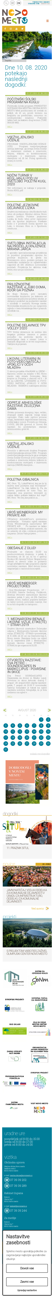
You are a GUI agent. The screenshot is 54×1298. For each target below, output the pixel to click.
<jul (5, 710)
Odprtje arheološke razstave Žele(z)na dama (24, 405)
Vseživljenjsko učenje (20, 138)
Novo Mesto (21, 16)
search (6, 2)
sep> (49, 710)
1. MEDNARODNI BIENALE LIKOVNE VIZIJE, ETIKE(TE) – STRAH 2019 (27, 622)
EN (18, 3)
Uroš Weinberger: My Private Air (25, 513)
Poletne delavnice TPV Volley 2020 (26, 326)
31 (5, 749)
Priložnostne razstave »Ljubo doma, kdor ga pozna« (26, 287)
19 (20, 737)
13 (27, 731)
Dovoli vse (27, 1268)
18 (13, 737)
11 (13, 731)
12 (20, 731)
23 (48, 737)
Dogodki (8, 60)
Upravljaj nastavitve (27, 1290)
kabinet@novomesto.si (18, 1206)
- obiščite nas (39, 3)
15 (41, 731)
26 (20, 743)
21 (34, 737)
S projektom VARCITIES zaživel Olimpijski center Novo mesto (27, 952)
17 (5, 737)
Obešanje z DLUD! (21, 548)
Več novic (37, 908)
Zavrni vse (27, 1281)
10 (5, 731)
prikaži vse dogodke (40, 753)
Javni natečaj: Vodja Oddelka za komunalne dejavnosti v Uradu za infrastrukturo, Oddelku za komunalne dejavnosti (27, 895)
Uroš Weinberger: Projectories (22, 584)
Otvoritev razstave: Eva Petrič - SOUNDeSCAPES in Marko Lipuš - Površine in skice (26, 666)
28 (34, 743)
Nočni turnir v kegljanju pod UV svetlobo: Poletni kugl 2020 (26, 179)
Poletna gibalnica (23, 479)
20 (27, 737)
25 (13, 743)
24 (5, 743)
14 (34, 731)
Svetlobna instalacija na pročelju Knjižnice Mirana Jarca (26, 246)
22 (41, 737)
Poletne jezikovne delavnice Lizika (23, 206)
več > (9, 126)
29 (41, 743)
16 (48, 731)
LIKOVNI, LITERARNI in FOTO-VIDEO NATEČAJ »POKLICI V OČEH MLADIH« (24, 363)
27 (27, 743)
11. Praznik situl (18, 848)
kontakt (12, 2)
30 (48, 743)
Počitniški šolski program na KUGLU (23, 100)
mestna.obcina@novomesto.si (21, 1175)
